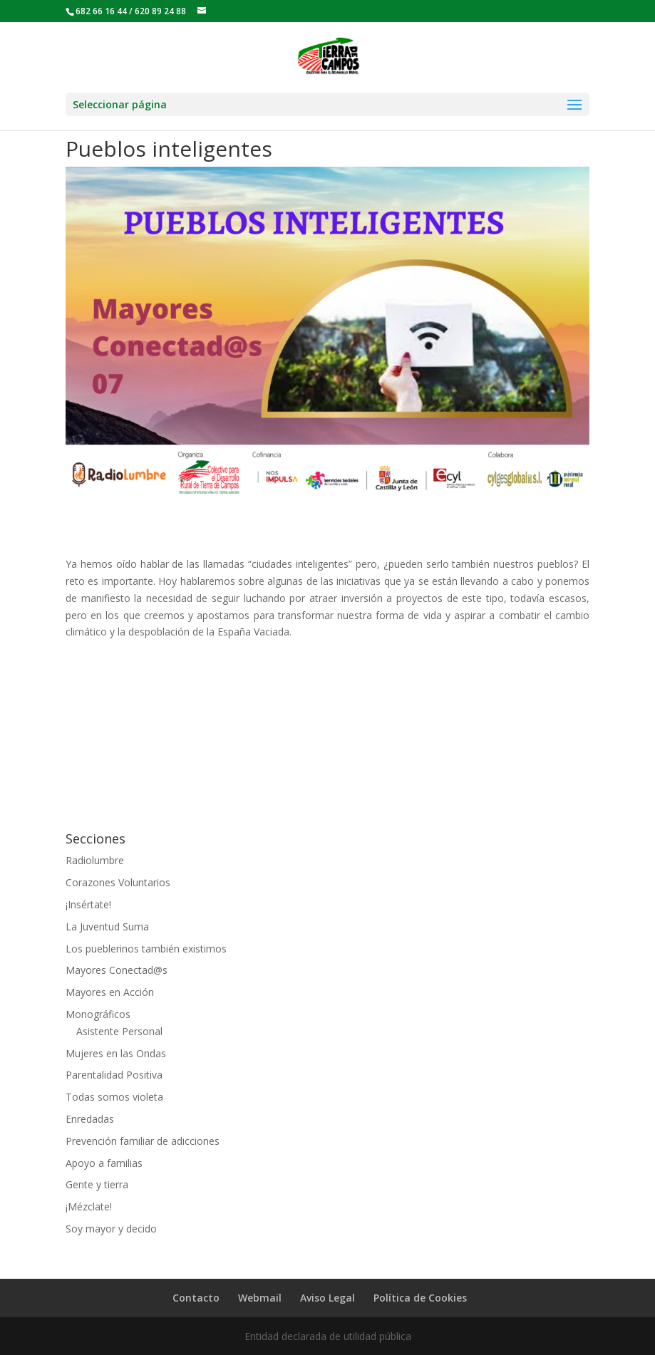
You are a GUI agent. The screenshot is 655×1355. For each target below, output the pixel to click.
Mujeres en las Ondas (116, 1053)
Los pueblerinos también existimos (146, 948)
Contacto (196, 1297)
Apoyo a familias (104, 1163)
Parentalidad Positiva (114, 1074)
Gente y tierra (97, 1184)
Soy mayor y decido (111, 1228)
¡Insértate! (88, 904)
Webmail (260, 1297)
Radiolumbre (95, 860)
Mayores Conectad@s (116, 970)
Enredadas (90, 1119)
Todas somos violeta (114, 1097)
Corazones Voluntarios (118, 882)
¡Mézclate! (89, 1206)
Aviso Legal (327, 1297)
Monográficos (98, 1014)
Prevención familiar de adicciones (143, 1141)
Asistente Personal (119, 1031)
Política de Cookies (420, 1297)
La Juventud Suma (107, 926)
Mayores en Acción (110, 992)
